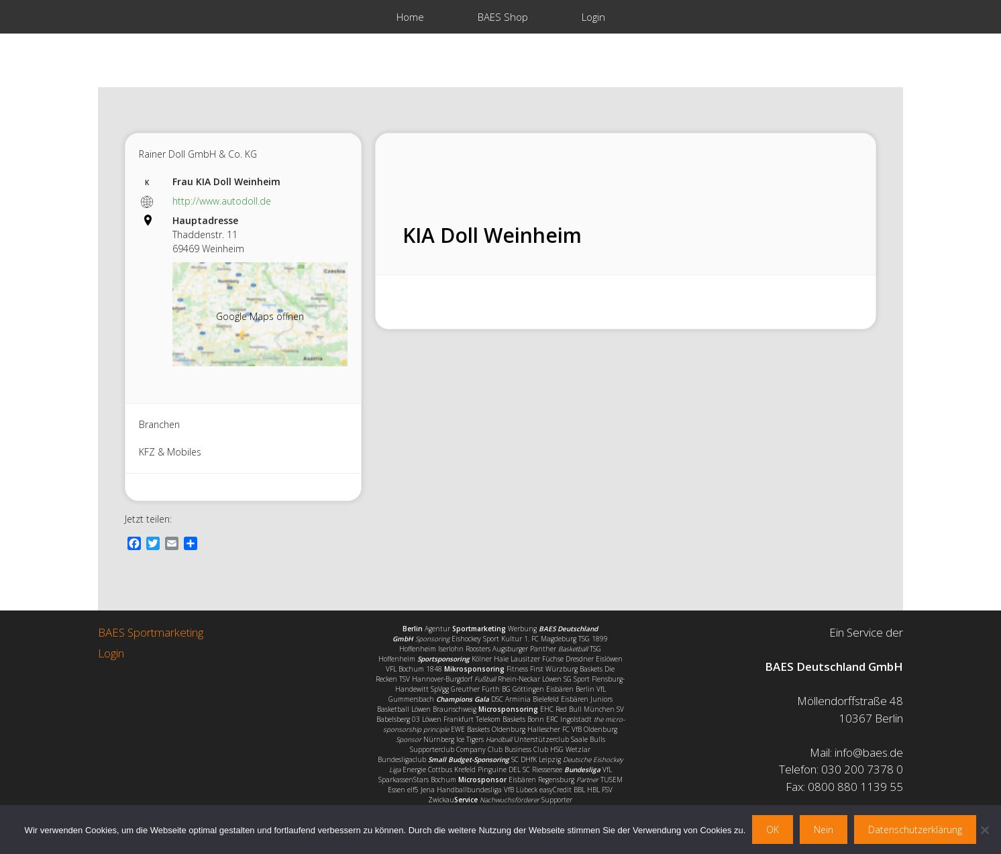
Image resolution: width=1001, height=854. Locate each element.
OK (772, 829)
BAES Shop (503, 16)
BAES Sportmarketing (150, 632)
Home (410, 16)
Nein (823, 829)
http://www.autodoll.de (221, 201)
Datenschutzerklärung (915, 829)
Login (593, 16)
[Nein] (984, 830)
